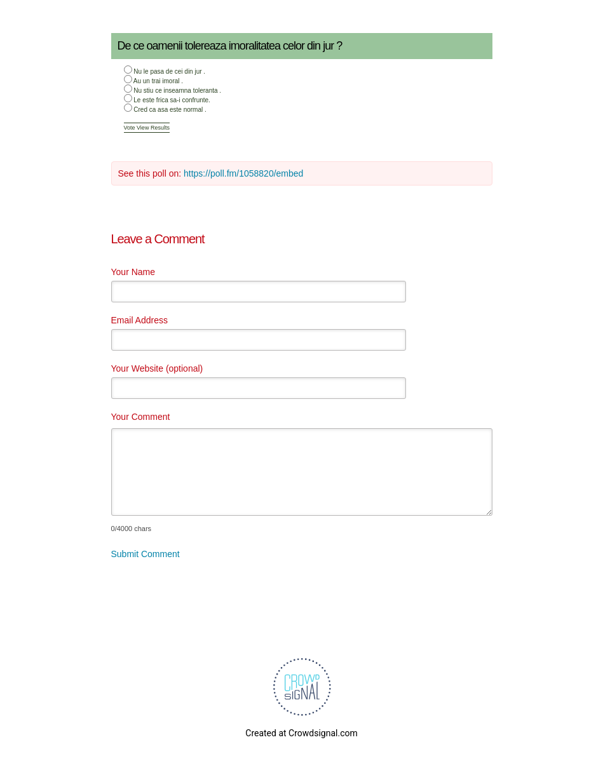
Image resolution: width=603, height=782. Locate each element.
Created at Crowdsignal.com (301, 733)
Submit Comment (145, 554)
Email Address (139, 320)
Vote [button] (130, 128)
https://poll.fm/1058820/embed (243, 173)
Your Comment (140, 417)
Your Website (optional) (157, 368)
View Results (153, 128)
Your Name (133, 272)
